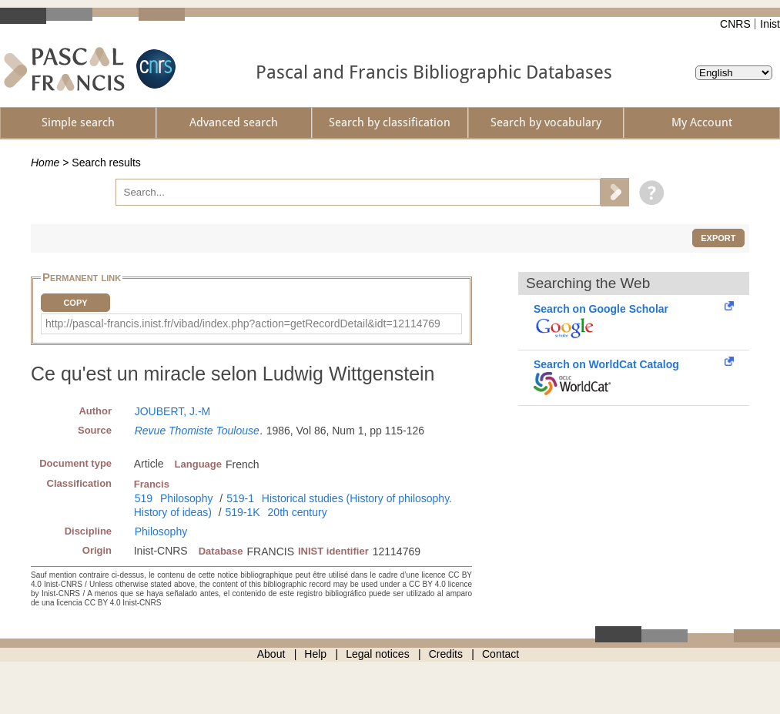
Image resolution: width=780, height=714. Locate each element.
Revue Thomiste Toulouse (197, 430)
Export (718, 238)
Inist (770, 24)
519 (143, 498)
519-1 (240, 498)
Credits (446, 654)
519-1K (243, 512)
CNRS (735, 24)
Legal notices (378, 654)
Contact (500, 654)
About (271, 654)
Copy (75, 302)
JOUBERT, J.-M (173, 411)
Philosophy (186, 498)
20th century (297, 512)
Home (45, 162)
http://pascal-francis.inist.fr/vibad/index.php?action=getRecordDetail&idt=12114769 (242, 323)
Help (315, 654)
